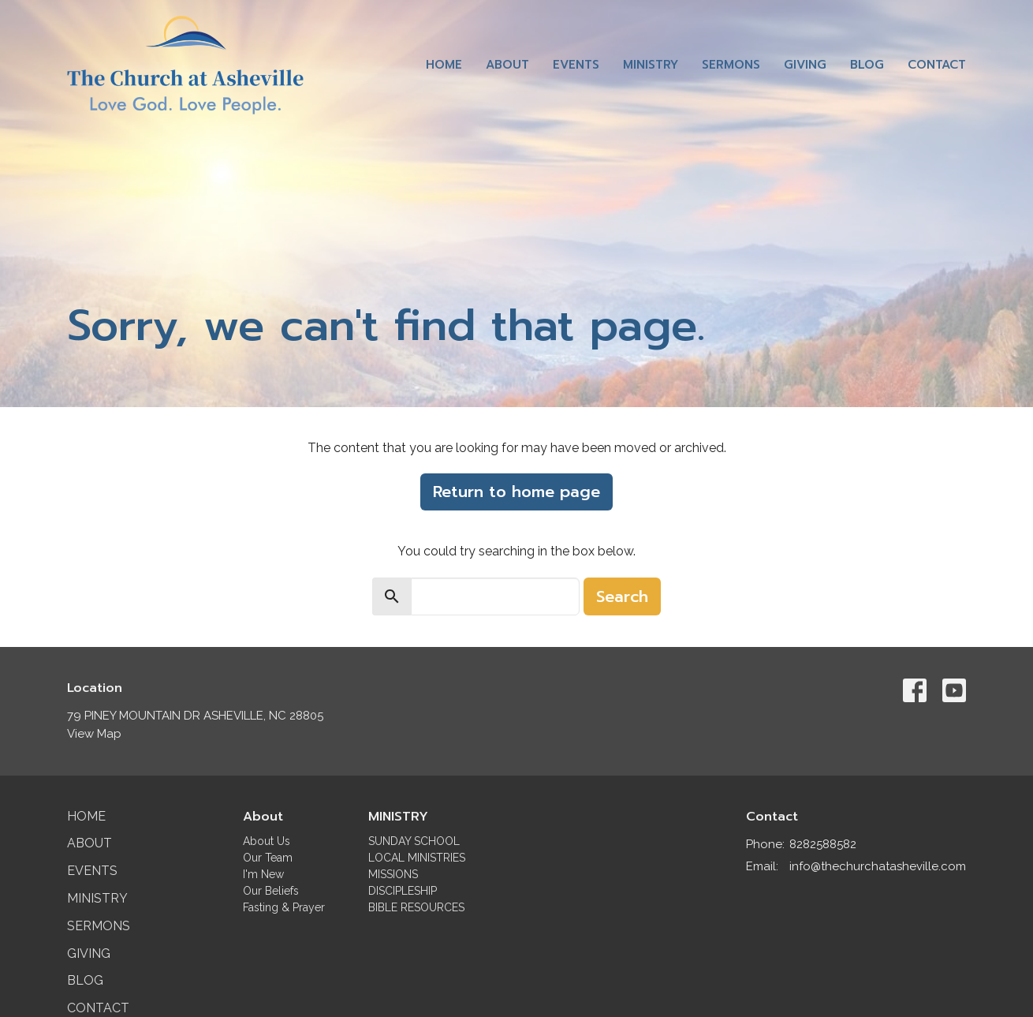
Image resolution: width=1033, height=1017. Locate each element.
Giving (805, 64)
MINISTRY (398, 816)
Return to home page (516, 491)
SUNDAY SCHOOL (414, 841)
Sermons (731, 64)
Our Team (268, 857)
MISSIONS (393, 874)
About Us (266, 841)
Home (444, 64)
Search (622, 596)
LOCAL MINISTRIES (416, 857)
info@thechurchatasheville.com (877, 866)
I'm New (263, 874)
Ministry (650, 64)
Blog (867, 64)
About (507, 64)
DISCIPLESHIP (402, 890)
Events (576, 64)
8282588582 (822, 844)
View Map (94, 734)
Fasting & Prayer (284, 907)
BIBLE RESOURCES (416, 907)
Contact (937, 64)
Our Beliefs (271, 890)
